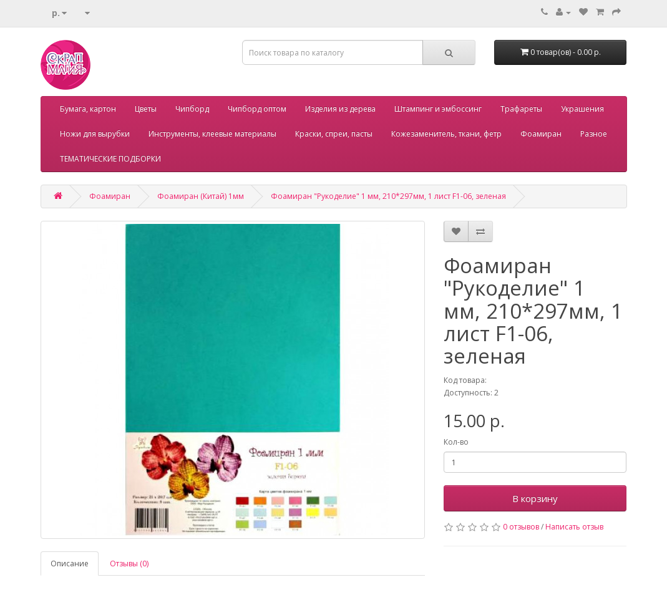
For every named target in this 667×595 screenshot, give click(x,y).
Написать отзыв (574, 526)
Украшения (582, 109)
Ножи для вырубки (95, 133)
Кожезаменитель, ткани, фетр (446, 133)
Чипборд (192, 109)
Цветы (146, 109)
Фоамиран (541, 133)
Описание (70, 563)
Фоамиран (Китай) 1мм (200, 196)
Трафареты (521, 109)
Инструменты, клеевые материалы (212, 133)
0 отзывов (521, 526)
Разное (593, 133)
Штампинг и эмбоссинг (438, 109)
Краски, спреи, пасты (333, 133)
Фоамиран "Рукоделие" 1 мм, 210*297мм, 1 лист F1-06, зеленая (388, 196)
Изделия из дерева (340, 109)
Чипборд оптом (257, 109)
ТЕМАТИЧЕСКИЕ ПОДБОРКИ (110, 158)
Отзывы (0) (129, 563)
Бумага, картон (88, 109)
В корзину (535, 498)
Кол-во (456, 442)
